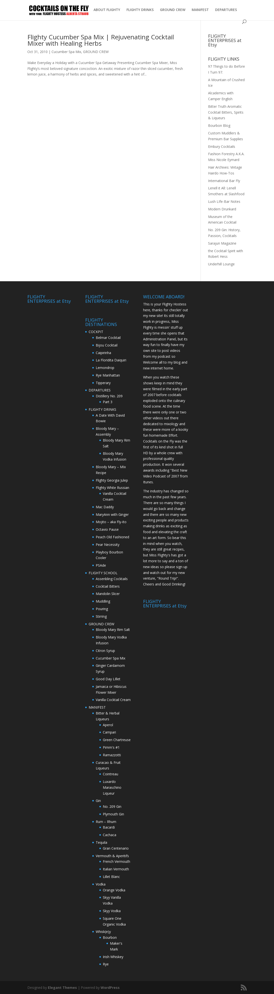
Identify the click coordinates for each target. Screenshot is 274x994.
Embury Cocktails (221, 146)
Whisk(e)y (103, 931)
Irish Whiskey (113, 956)
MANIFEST (200, 10)
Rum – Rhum (106, 821)
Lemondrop (105, 367)
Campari (109, 732)
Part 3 (107, 402)
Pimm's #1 (111, 747)
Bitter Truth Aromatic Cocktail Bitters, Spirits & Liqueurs (225, 112)
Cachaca (109, 834)
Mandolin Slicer (108, 593)
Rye (106, 964)
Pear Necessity (107, 544)
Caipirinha (103, 352)
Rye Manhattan (108, 375)
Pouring (102, 608)
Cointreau (110, 774)
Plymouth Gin (113, 814)
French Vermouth (116, 861)
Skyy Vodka (112, 910)
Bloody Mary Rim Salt (113, 629)
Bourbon (110, 937)
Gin (98, 800)
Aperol (108, 725)
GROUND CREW (172, 10)
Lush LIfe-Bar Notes (224, 201)
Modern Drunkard (222, 209)
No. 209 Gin (112, 806)
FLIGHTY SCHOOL (103, 573)
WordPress (110, 987)
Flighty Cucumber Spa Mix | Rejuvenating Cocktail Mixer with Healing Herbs (100, 40)
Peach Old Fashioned (112, 537)
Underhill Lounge (221, 264)
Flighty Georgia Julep (112, 480)
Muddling (103, 601)
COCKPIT (96, 331)
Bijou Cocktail (106, 345)
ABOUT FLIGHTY (107, 10)
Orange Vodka (114, 890)
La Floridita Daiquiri (111, 360)
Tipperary (103, 382)
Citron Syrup (105, 650)
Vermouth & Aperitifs (112, 856)
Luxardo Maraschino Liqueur (112, 787)
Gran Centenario (116, 848)
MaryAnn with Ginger (112, 514)
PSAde (101, 565)
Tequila (101, 842)
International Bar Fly (224, 180)
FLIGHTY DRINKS (140, 10)
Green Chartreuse (117, 739)
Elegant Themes (62, 987)
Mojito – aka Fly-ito (111, 521)
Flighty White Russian (112, 487)
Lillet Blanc (111, 876)
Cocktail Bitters (108, 586)
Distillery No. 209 (109, 396)
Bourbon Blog (219, 125)
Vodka (100, 884)
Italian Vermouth (116, 869)
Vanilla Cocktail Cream (113, 699)
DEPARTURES (226, 10)
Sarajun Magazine (222, 243)
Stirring (101, 616)
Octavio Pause (107, 529)
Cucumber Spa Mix (66, 51)
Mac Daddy (105, 507)
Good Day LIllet (108, 679)
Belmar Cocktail (108, 337)
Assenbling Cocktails (112, 578)
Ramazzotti (112, 755)
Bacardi (109, 827)
